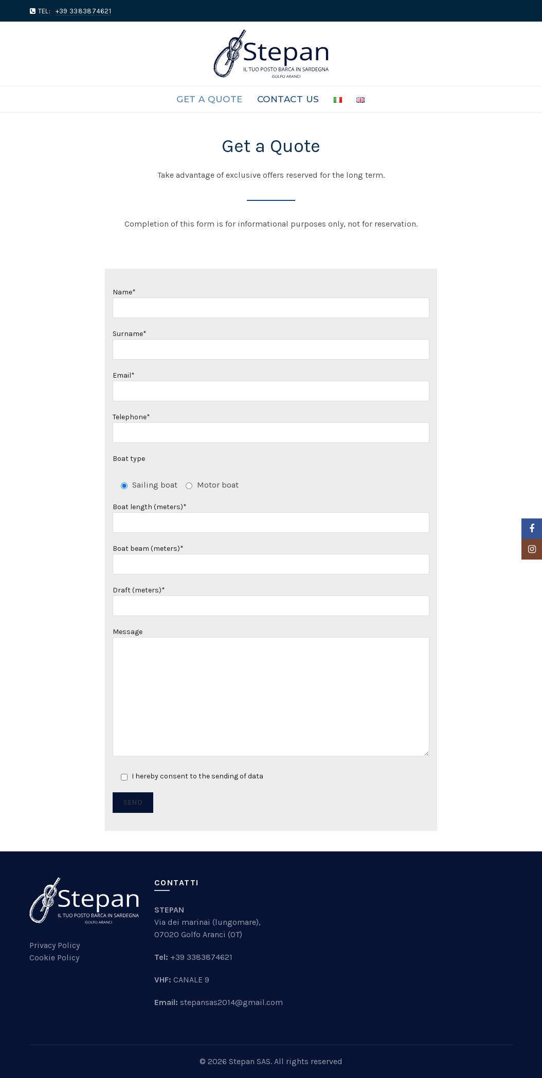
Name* (271, 300)
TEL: (74, 11)
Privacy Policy (54, 945)
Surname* (271, 341)
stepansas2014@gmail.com (231, 1002)
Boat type (129, 458)
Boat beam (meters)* (271, 556)
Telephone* (271, 425)
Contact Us (288, 99)
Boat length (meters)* (271, 515)
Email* (271, 383)
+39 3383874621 (201, 957)
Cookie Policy (54, 957)
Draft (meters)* (271, 598)
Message (271, 692)
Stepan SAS (249, 1061)
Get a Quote (209, 99)
